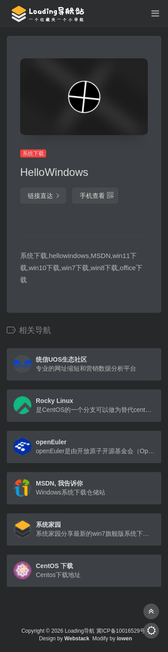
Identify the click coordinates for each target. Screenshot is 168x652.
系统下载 (33, 153)
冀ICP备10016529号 (120, 631)
